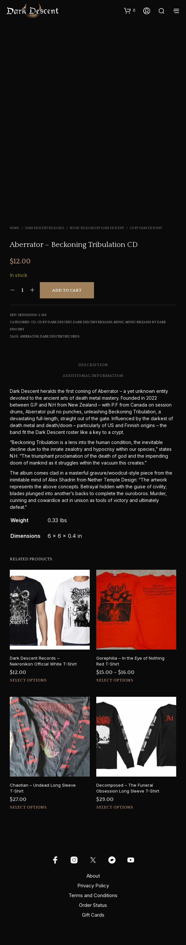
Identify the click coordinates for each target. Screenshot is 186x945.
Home (14, 228)
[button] (129, 10)
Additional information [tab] (93, 375)
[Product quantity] (22, 290)
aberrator (29, 336)
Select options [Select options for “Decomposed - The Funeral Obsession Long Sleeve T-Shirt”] (114, 807)
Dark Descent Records (60, 336)
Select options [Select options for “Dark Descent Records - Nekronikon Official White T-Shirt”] (28, 680)
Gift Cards (93, 915)
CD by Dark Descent (146, 228)
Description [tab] (93, 365)
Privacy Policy (93, 885)
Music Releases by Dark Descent (97, 228)
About (93, 876)
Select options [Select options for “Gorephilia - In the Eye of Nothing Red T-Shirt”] (114, 680)
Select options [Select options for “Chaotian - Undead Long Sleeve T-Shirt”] (28, 807)
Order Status (93, 905)
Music (119, 322)
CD (33, 322)
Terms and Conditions (93, 895)
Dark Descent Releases (44, 228)
